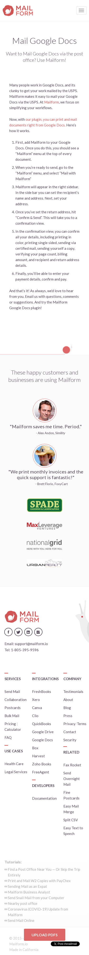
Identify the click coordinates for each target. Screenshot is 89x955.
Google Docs (42, 740)
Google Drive (43, 732)
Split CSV (70, 820)
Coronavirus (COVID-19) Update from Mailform (38, 912)
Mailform (51, 102)
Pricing (10, 724)
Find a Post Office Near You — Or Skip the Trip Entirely (44, 872)
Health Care (14, 764)
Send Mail (12, 691)
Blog (67, 707)
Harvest (38, 756)
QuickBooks (41, 724)
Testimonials (73, 691)
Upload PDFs (45, 935)
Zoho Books (41, 764)
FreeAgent (40, 772)
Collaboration (16, 699)
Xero (36, 699)
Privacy (69, 724)
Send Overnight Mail (71, 778)
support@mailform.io (31, 644)
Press (67, 716)
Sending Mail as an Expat (27, 886)
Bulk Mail (12, 716)
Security (69, 740)
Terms (81, 724)
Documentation (44, 798)
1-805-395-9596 (25, 650)
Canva (37, 707)
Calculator (13, 729)
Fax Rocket (72, 765)
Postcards (13, 707)
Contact (69, 732)
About (68, 699)
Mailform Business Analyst (29, 892)
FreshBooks (41, 691)
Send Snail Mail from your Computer (36, 898)
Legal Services (16, 772)
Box (35, 748)
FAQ (8, 737)
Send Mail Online (21, 920)
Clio (35, 716)
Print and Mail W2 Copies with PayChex (39, 881)
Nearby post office (22, 903)
